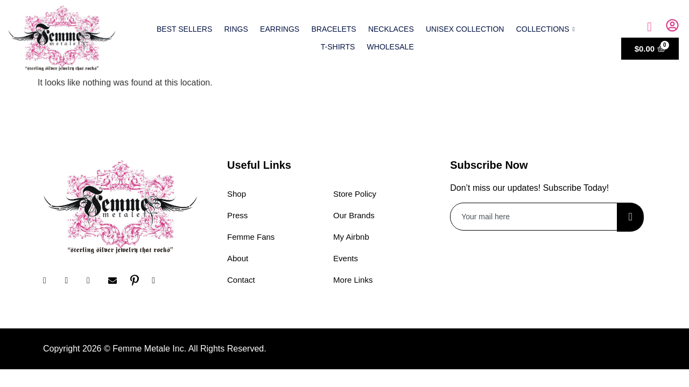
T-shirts (338, 46)
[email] (534, 217)
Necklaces (391, 29)
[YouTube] (160, 281)
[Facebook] (51, 281)
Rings (236, 29)
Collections (545, 29)
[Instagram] (73, 281)
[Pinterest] (138, 281)
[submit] (630, 217)
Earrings (279, 29)
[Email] (116, 281)
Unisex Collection (465, 29)
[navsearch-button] (650, 27)
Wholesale (390, 46)
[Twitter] (95, 281)
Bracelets (334, 29)
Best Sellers (185, 29)
